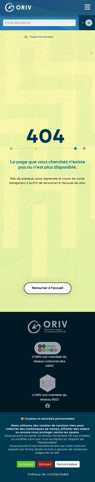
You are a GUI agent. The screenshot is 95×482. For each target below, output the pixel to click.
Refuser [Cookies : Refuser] (45, 464)
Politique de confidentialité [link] (48, 474)
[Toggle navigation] (87, 7)
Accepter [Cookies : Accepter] (26, 464)
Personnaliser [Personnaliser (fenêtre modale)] (67, 464)
